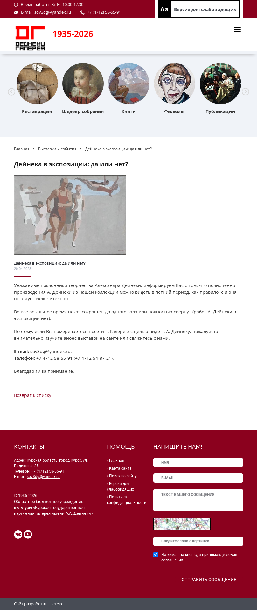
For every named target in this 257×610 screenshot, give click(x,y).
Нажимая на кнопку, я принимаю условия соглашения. (199, 557)
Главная (22, 148)
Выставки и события (57, 148)
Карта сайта (120, 468)
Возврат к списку (32, 395)
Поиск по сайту (123, 476)
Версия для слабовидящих (205, 9)
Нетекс (56, 604)
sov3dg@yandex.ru (43, 476)
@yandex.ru (59, 12)
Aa (164, 9)
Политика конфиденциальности (126, 500)
